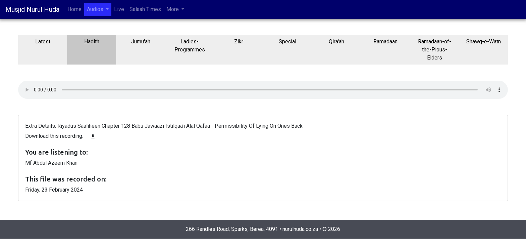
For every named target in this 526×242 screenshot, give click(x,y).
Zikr (238, 41)
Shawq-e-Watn (483, 41)
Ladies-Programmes (189, 45)
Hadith (91, 41)
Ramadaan (385, 41)
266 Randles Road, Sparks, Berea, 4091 (232, 229)
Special (287, 41)
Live (119, 9)
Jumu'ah (140, 41)
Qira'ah (336, 41)
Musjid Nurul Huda (32, 9)
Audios (96, 9)
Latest (42, 41)
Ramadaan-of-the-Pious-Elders (434, 49)
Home (74, 9)
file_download (93, 136)
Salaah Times (145, 9)
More (173, 9)
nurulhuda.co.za (300, 229)
